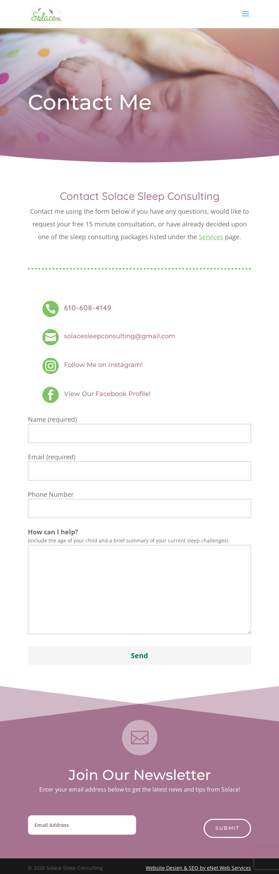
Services (211, 236)
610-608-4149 (87, 307)
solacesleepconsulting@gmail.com (119, 336)
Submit (227, 828)
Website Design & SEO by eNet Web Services (198, 867)
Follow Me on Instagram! (103, 365)
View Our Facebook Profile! (107, 394)
